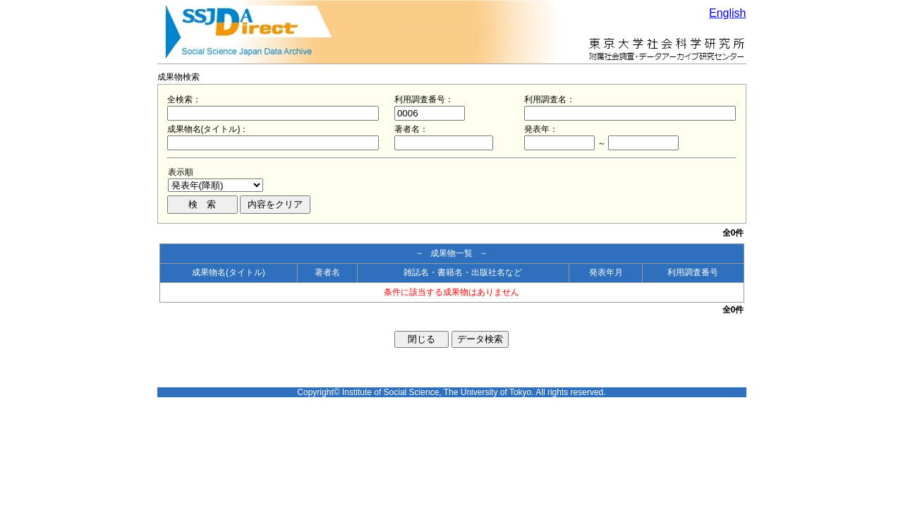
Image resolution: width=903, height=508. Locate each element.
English (727, 13)
